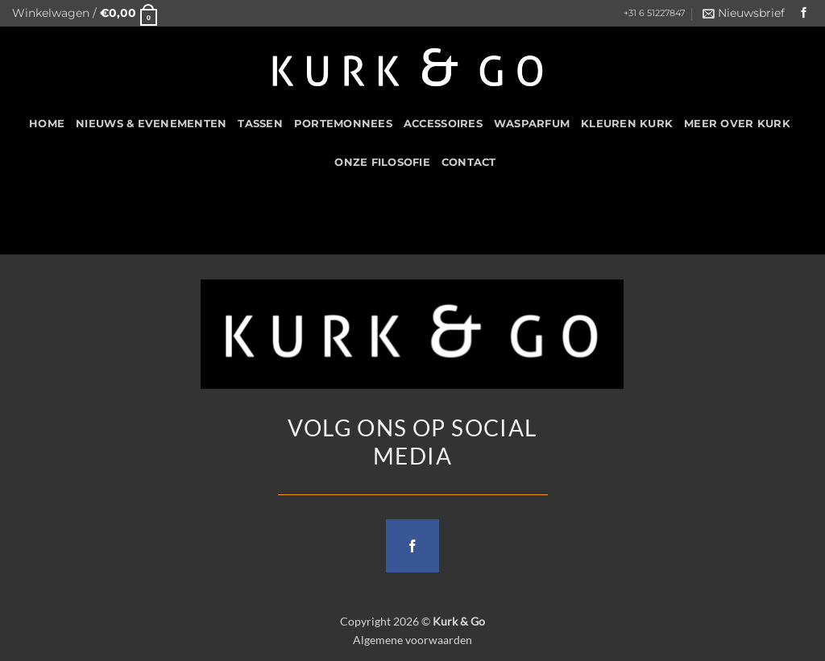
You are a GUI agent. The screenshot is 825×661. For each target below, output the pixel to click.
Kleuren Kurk (627, 124)
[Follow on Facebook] (804, 13)
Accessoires (443, 124)
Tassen (260, 124)
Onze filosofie (382, 162)
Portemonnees (343, 124)
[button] (84, 13)
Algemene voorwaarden (412, 640)
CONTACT (469, 162)
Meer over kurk (737, 124)
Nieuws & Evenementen (151, 124)
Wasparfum (532, 124)
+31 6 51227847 (654, 13)
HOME (46, 124)
